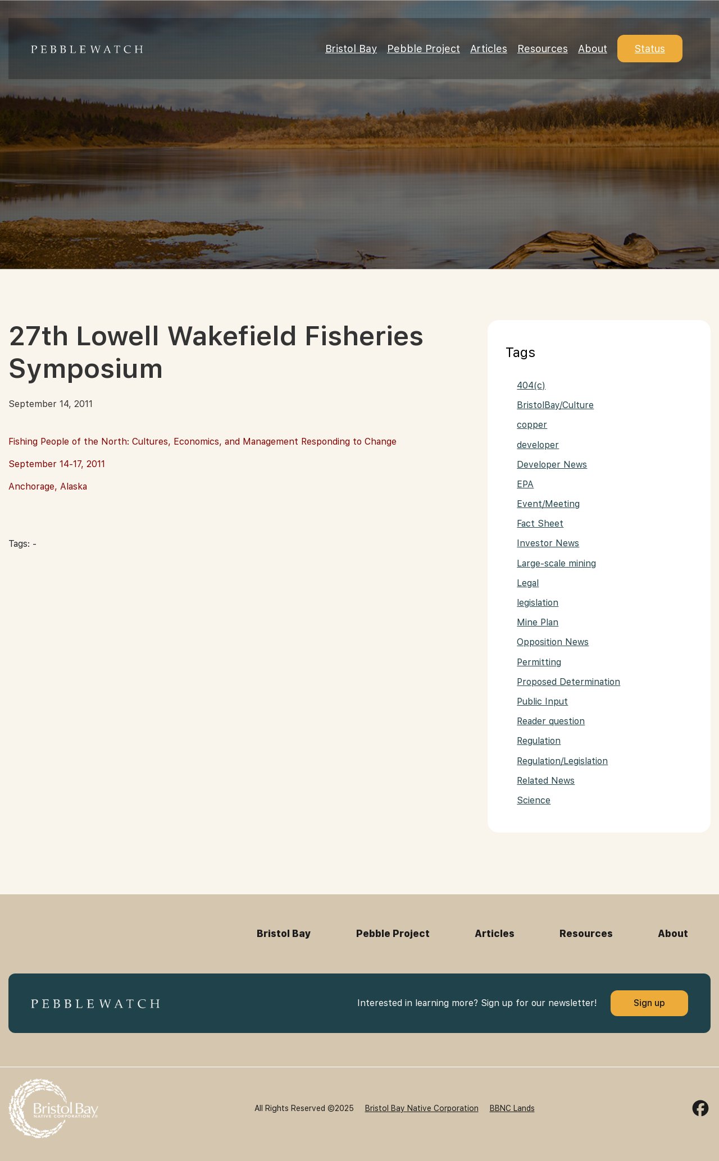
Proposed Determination (568, 682)
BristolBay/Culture (555, 405)
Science (533, 800)
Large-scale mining (556, 563)
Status (650, 48)
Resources (542, 48)
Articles (488, 48)
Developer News (552, 464)
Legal (528, 583)
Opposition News (553, 642)
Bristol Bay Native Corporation (422, 1108)
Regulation (539, 740)
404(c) (531, 385)
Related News (546, 780)
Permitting (539, 662)
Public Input (542, 701)
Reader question (551, 721)
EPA (525, 484)
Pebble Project (423, 48)
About (592, 48)
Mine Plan (537, 622)
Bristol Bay (351, 48)
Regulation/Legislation (562, 761)
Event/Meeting (548, 504)
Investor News (548, 543)
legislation (537, 602)
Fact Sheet (540, 523)
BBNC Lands (512, 1108)
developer (538, 445)
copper (532, 424)
